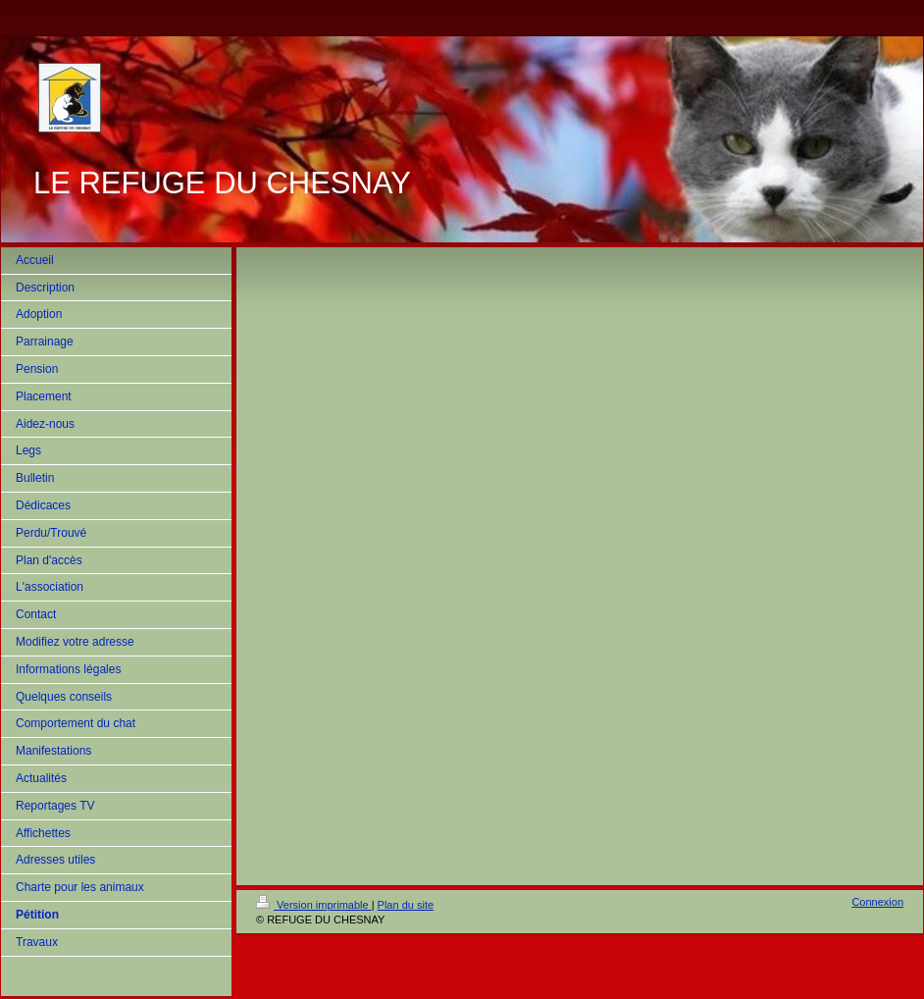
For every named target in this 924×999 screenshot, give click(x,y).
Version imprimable (314, 905)
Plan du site (406, 905)
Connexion (877, 902)
